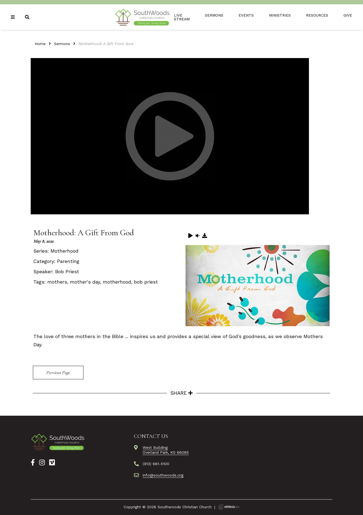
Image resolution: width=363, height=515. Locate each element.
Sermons (214, 15)
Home (40, 44)
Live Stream (182, 17)
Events (246, 15)
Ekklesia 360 (229, 507)
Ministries (280, 15)
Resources (317, 15)
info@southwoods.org (163, 475)
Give (347, 15)
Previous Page (58, 372)
